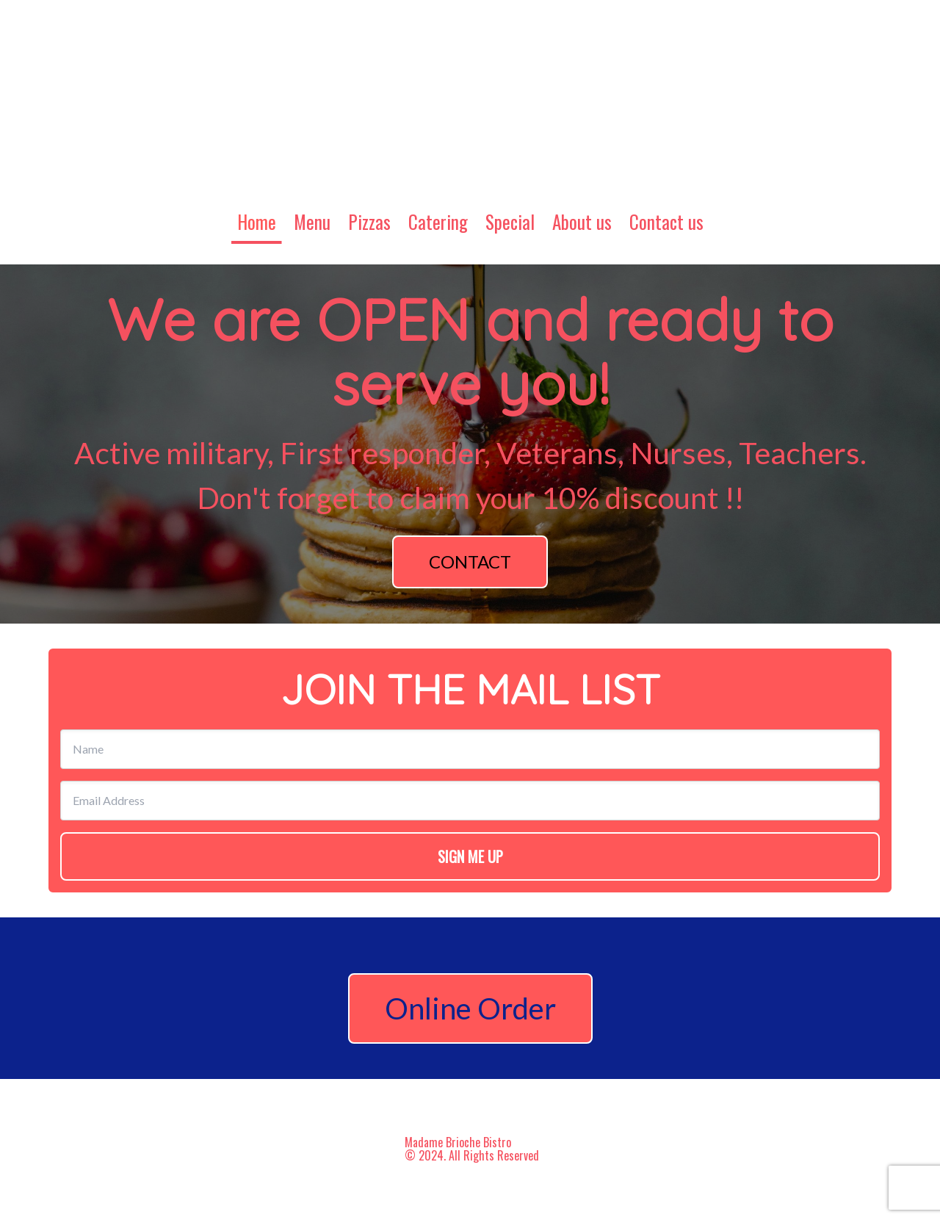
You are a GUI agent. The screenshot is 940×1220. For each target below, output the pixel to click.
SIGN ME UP (470, 856)
